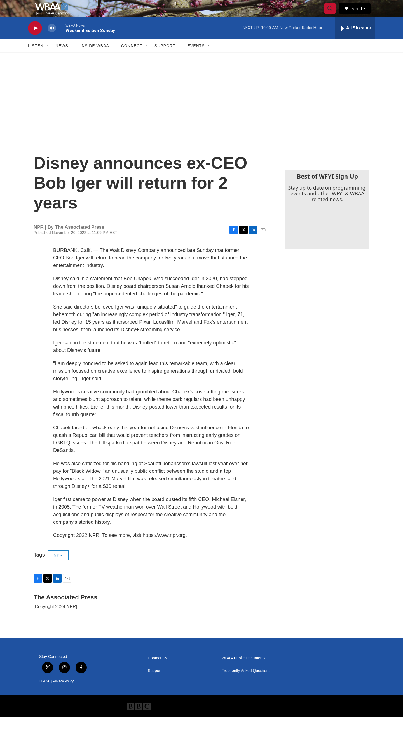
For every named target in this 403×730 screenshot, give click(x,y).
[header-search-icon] (332, 14)
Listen (35, 58)
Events (196, 58)
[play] (35, 41)
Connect (131, 58)
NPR (58, 568)
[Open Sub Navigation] (47, 58)
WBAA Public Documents (243, 671)
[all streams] (355, 40)
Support (164, 58)
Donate (360, 15)
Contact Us (157, 671)
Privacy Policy (63, 694)
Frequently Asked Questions (245, 683)
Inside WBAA (94, 58)
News (61, 58)
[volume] (52, 40)
